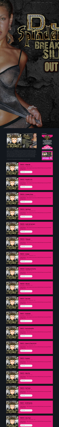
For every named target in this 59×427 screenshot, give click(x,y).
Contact (50, 2)
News (35, 2)
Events (43, 2)
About (47, 2)
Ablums (38, 2)
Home (31, 2)
